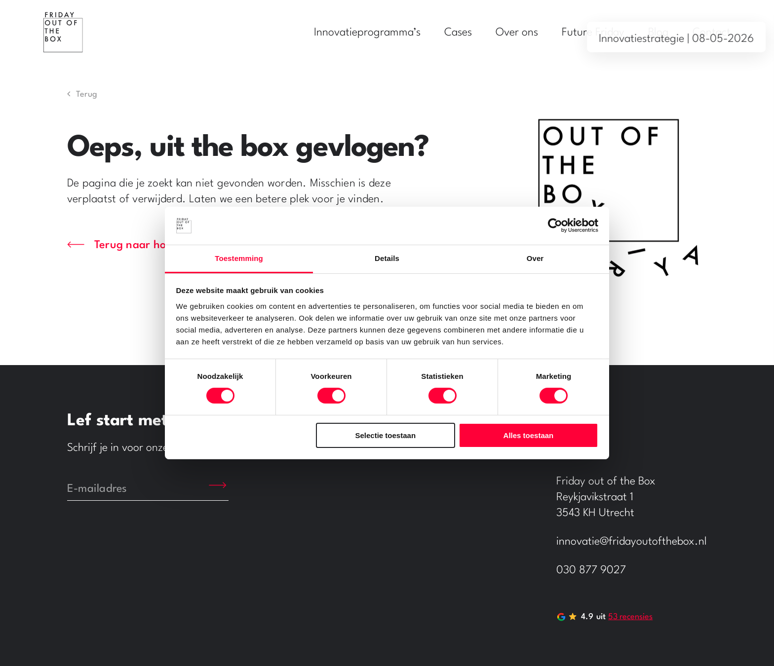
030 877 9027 (591, 570)
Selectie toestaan (385, 435)
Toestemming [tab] (239, 258)
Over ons (517, 32)
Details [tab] (387, 258)
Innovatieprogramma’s (367, 32)
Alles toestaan (528, 435)
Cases (458, 32)
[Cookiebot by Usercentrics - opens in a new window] (555, 225)
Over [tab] (535, 258)
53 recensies (630, 617)
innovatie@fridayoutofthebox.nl (631, 541)
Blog (658, 32)
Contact (712, 32)
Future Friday (593, 32)
